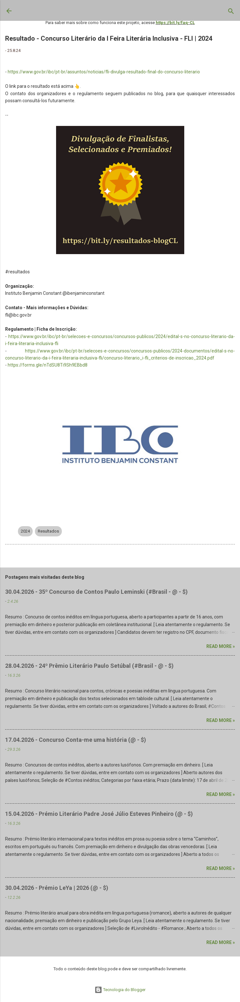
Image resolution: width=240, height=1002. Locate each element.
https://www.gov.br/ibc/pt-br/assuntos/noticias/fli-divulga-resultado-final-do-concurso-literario (104, 71)
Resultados (48, 531)
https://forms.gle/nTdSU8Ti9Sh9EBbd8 (47, 365)
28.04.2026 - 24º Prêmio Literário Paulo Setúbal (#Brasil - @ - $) (89, 665)
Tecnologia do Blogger (120, 989)
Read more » (220, 646)
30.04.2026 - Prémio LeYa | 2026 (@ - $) (56, 887)
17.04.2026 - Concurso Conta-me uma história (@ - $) (75, 739)
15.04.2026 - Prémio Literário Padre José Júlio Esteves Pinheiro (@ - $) (99, 813)
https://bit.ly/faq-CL (175, 22)
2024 (25, 531)
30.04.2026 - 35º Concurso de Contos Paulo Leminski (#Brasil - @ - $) (96, 591)
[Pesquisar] (231, 12)
